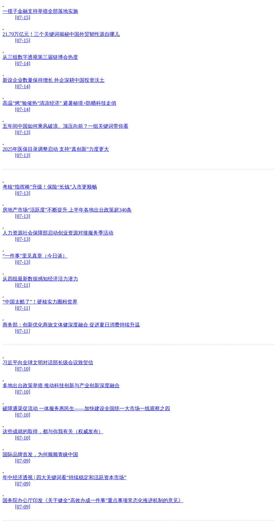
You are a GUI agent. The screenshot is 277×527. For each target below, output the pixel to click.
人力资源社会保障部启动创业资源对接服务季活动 (58, 232)
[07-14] (22, 63)
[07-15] (22, 17)
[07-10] (22, 368)
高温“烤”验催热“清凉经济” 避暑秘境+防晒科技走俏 (59, 103)
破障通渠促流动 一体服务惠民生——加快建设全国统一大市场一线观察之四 (86, 408)
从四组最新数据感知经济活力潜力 (40, 278)
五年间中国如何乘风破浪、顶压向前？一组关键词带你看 (65, 126)
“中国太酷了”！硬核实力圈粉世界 (40, 301)
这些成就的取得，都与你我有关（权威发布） (53, 431)
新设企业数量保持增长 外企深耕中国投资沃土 (54, 80)
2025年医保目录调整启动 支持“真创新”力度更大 (56, 149)
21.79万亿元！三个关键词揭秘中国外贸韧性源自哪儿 (61, 34)
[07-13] (22, 132)
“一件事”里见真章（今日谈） (35, 255)
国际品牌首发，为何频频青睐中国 (40, 454)
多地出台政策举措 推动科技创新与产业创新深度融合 (61, 385)
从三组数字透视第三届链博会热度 (40, 57)
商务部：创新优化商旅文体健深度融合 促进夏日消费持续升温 (71, 324)
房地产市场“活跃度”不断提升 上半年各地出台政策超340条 (67, 209)
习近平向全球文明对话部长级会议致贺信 (48, 362)
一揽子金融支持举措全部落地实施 (40, 11)
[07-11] (22, 285)
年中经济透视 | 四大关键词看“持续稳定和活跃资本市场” (64, 477)
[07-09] (22, 460)
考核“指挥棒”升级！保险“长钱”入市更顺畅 (50, 187)
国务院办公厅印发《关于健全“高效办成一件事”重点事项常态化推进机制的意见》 (93, 500)
